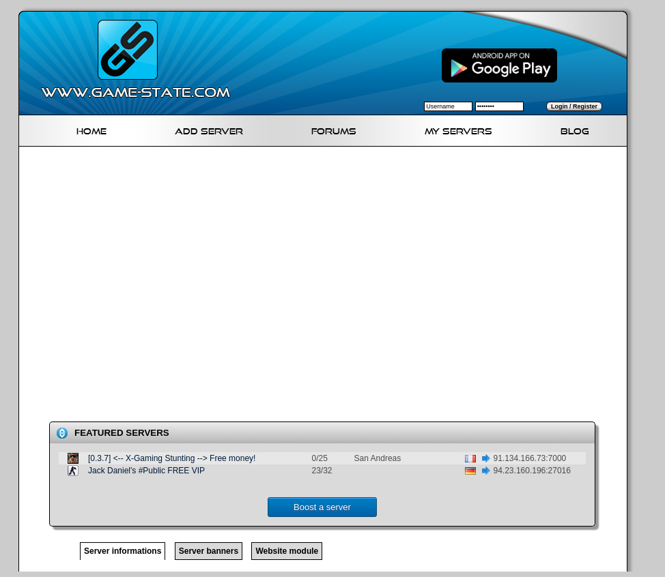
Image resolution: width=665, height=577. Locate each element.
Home (91, 129)
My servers (458, 129)
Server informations (122, 551)
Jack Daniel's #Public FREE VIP (146, 470)
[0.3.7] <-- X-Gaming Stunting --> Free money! (171, 458)
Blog (575, 129)
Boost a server (322, 507)
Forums (333, 129)
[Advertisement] (141, 287)
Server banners (208, 551)
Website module (286, 551)
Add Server (209, 129)
